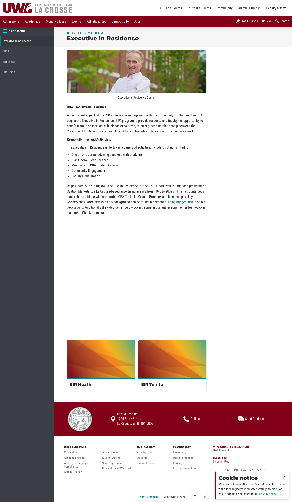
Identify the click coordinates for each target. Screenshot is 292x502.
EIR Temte (9, 62)
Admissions (11, 21)
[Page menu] (27, 31)
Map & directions (183, 458)
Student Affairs (111, 458)
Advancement (110, 452)
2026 (182, 497)
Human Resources (147, 463)
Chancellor (70, 452)
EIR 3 (6, 51)
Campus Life (120, 21)
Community (225, 8)
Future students (171, 8)
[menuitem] (11, 21)
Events (76, 21)
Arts (137, 21)
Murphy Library (56, 21)
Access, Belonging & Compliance (76, 465)
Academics (32, 21)
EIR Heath (9, 72)
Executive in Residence (17, 41)
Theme (200, 497)
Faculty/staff (144, 452)
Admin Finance (73, 472)
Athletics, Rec (96, 21)
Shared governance (113, 463)
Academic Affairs (74, 458)
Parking (177, 463)
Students (142, 458)
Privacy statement (148, 497)
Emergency (179, 452)
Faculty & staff (276, 8)
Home (72, 33)
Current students (199, 8)
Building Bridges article (180, 202)
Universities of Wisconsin (117, 468)
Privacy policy (267, 494)
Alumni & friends (249, 8)
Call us (191, 419)
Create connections (184, 468)
